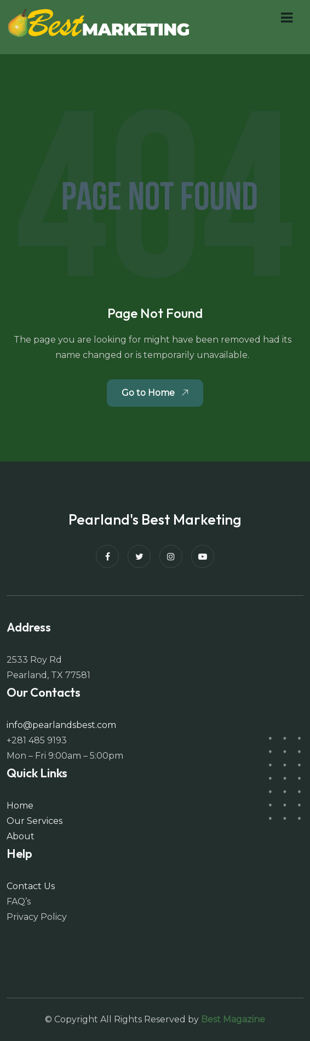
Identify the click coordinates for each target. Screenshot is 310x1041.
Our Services (34, 821)
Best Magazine (233, 1019)
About (21, 836)
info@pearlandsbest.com (61, 725)
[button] (286, 18)
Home (20, 805)
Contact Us (31, 886)
